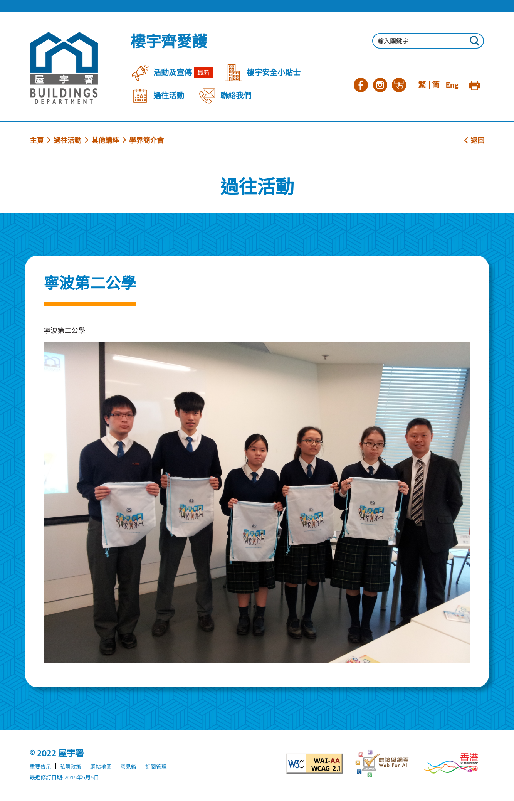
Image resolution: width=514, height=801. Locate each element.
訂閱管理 (156, 766)
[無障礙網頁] (382, 763)
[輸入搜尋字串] (428, 41)
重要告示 (40, 766)
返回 (474, 140)
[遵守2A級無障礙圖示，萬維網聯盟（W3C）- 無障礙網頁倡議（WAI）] (314, 764)
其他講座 (105, 140)
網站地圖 (101, 766)
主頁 (37, 140)
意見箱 (128, 766)
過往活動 (67, 140)
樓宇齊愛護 (168, 41)
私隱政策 (70, 766)
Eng (452, 85)
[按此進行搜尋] (474, 41)
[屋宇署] (64, 68)
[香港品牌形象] (451, 763)
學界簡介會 (146, 140)
